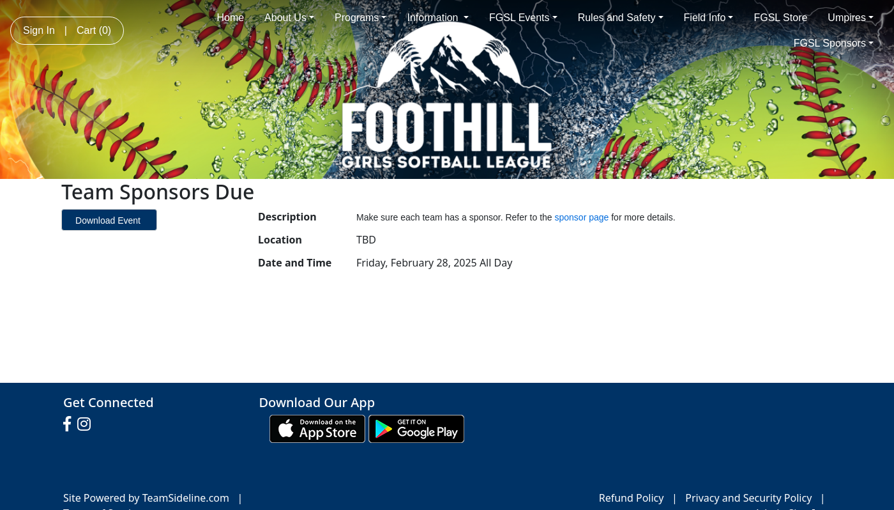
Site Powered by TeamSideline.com (146, 498)
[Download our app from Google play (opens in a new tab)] (416, 428)
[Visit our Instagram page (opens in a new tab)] (87, 424)
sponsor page (583, 217)
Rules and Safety (620, 17)
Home (230, 17)
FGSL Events (523, 17)
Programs (360, 17)
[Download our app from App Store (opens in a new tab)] (317, 428)
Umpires (851, 17)
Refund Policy (631, 498)
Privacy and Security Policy (748, 498)
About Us (289, 17)
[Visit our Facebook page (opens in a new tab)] (70, 424)
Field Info (709, 17)
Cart (94, 30)
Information (438, 17)
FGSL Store (780, 17)
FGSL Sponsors (834, 43)
